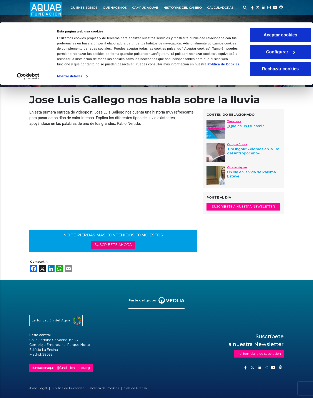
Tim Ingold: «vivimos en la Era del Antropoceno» (253, 151)
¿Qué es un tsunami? (245, 126)
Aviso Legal (38, 388)
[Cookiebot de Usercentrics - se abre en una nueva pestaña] (28, 54)
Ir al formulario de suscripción (259, 354)
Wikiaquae (234, 121)
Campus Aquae (237, 144)
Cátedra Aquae (237, 167)
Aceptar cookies (280, 12)
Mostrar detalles (69, 54)
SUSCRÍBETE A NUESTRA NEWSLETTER (243, 207)
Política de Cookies (224, 42)
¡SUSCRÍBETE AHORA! (113, 245)
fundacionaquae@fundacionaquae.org (61, 368)
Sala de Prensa (135, 388)
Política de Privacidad (68, 388)
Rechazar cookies (280, 46)
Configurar (280, 29)
